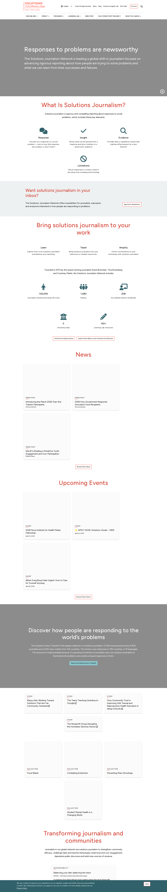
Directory (89, 16)
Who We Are (31, 16)
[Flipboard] (136, 873)
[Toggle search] (141, 6)
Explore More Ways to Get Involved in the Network (95, 320)
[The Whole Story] (131, 873)
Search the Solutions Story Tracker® (83, 533)
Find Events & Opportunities (63, 320)
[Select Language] (68, 6)
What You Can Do (132, 16)
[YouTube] (125, 873)
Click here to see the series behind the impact (101, 765)
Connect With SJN (133, 854)
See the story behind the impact (103, 690)
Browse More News (83, 393)
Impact (45, 16)
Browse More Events (83, 467)
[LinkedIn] (119, 873)
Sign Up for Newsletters (132, 181)
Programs (58, 16)
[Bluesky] (113, 872)
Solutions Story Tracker (108, 16)
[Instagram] (141, 873)
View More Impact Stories (83, 828)
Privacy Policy (22, 888)
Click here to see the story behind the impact (46, 688)
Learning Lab (73, 16)
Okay (147, 884)
